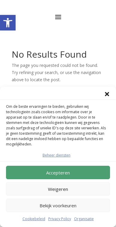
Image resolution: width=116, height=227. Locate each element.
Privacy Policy (59, 218)
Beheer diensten (56, 155)
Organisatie (84, 218)
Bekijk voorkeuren (58, 205)
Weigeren (58, 189)
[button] (8, 22)
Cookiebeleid (33, 218)
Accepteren (58, 173)
